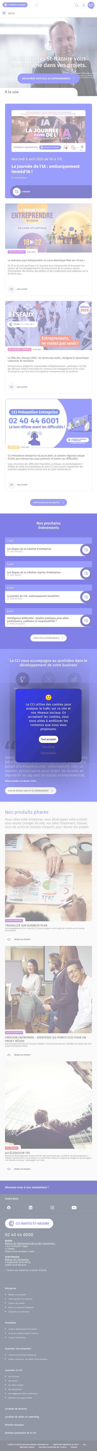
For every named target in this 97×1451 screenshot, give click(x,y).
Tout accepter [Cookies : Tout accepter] (48, 739)
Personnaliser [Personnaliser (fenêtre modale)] (48, 753)
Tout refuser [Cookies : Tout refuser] (48, 746)
